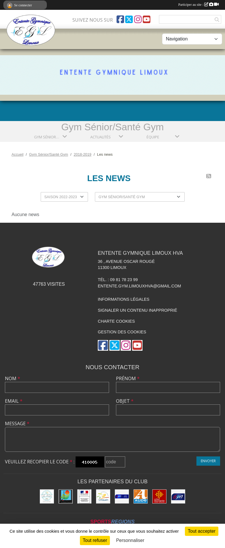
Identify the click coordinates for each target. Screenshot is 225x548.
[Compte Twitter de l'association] (129, 19)
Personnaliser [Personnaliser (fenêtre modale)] (130, 540)
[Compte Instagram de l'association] (138, 19)
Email (13, 401)
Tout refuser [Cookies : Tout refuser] (95, 540)
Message (17, 423)
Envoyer (208, 460)
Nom (12, 378)
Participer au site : (198, 5)
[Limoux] (66, 496)
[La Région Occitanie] (159, 496)
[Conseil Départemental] (141, 496)
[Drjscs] (84, 496)
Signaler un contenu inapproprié (137, 310)
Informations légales (123, 299)
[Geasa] (47, 496)
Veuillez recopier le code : (39, 461)
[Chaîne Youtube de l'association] (146, 19)
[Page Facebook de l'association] (120, 19)
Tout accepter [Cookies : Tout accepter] (201, 531)
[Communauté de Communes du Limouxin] (103, 496)
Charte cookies (116, 321)
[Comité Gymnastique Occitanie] (122, 496)
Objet (125, 401)
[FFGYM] (178, 496)
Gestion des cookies (122, 332)
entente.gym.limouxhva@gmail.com (139, 286)
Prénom (128, 378)
